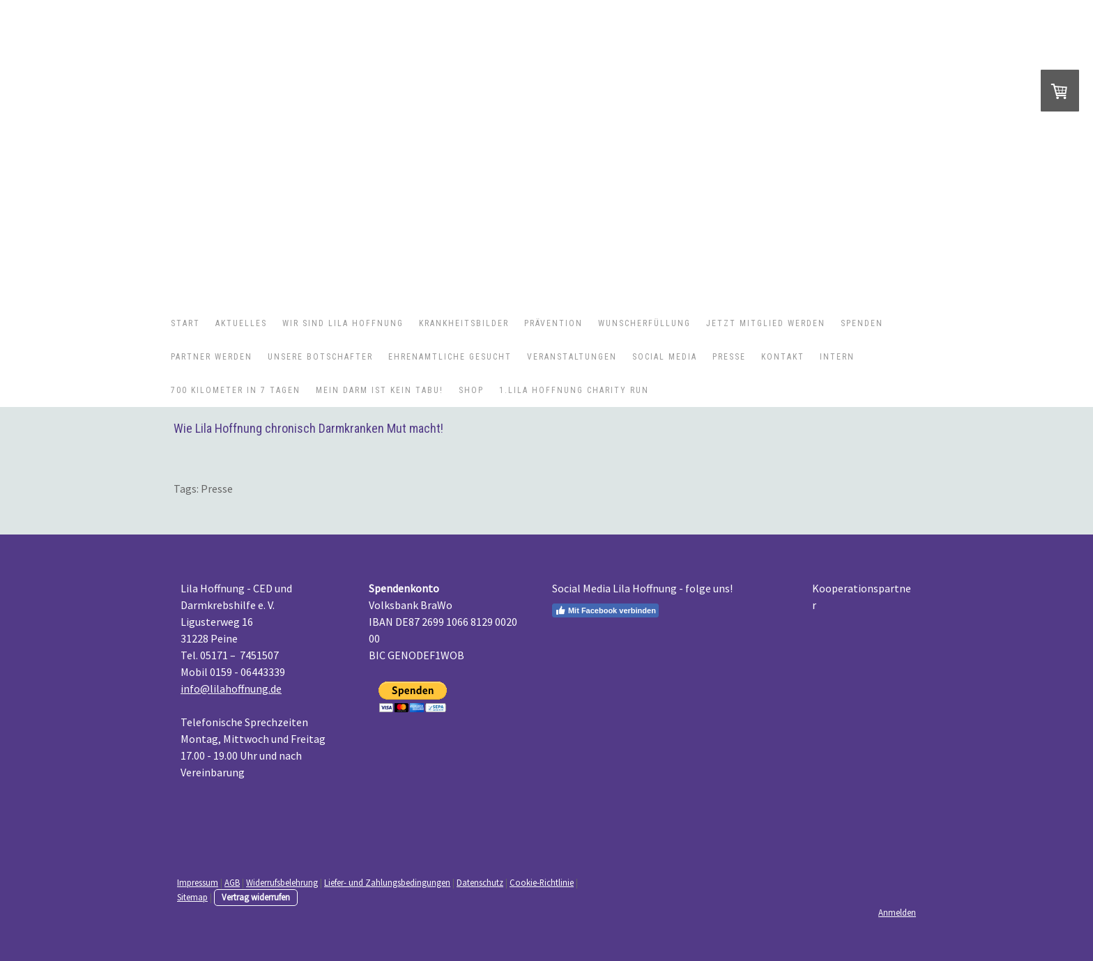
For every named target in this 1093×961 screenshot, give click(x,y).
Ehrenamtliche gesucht (450, 357)
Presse (729, 357)
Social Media (664, 357)
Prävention (553, 323)
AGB (232, 882)
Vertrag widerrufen (256, 896)
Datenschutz (480, 882)
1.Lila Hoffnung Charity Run (574, 390)
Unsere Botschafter (320, 357)
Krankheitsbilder (464, 323)
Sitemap (192, 896)
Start (185, 323)
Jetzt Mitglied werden (765, 323)
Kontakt (782, 357)
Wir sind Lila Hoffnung (343, 323)
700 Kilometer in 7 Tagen (235, 390)
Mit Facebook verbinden (605, 610)
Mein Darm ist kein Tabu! (379, 390)
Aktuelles (241, 323)
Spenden (862, 323)
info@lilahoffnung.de (231, 688)
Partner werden (211, 357)
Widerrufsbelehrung (282, 882)
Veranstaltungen (572, 357)
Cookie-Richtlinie (542, 882)
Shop (471, 390)
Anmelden (897, 912)
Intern (837, 357)
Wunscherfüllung (644, 323)
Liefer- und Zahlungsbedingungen (387, 882)
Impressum (197, 882)
